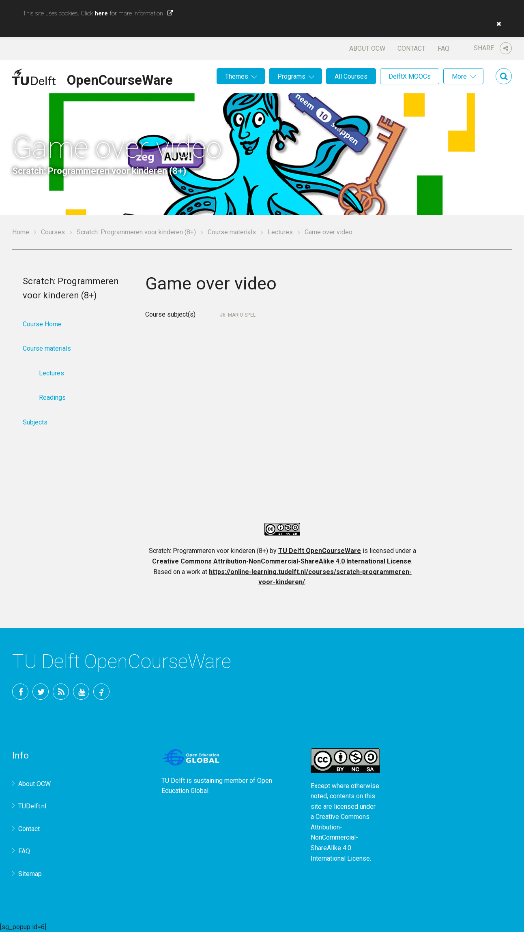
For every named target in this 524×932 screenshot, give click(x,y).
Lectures (280, 232)
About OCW (367, 48)
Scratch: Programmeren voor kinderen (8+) (136, 232)
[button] (496, 24)
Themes (236, 76)
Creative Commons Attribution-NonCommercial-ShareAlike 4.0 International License (281, 561)
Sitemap (30, 874)
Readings (52, 397)
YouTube (81, 691)
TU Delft (101, 691)
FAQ (443, 48)
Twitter (40, 691)
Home (20, 232)
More (459, 76)
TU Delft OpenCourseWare (319, 551)
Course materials (232, 232)
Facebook (20, 691)
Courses (53, 232)
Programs (291, 76)
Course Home (42, 324)
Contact (411, 48)
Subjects (35, 422)
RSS (61, 691)
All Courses (351, 76)
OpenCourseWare (120, 78)
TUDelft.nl (32, 806)
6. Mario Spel (239, 315)
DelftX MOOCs (410, 76)
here (101, 13)
